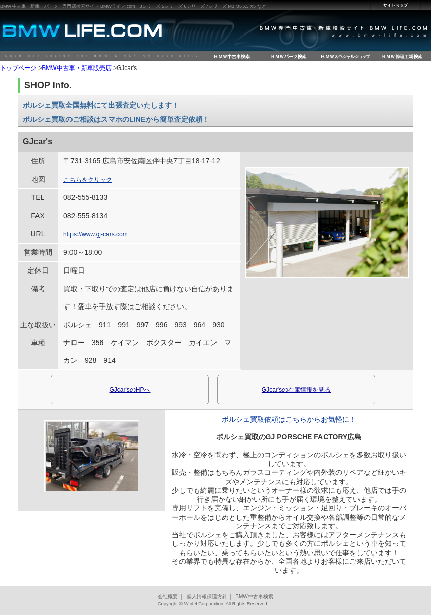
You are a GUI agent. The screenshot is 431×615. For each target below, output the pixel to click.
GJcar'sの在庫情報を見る (296, 389)
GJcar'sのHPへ (130, 389)
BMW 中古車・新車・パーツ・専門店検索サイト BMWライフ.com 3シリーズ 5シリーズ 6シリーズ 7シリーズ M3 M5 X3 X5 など (133, 6)
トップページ (18, 68)
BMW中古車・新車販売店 (76, 68)
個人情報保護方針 (207, 596)
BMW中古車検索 (254, 596)
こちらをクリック (87, 179)
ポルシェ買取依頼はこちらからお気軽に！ (289, 419)
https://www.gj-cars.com (95, 234)
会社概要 (168, 596)
